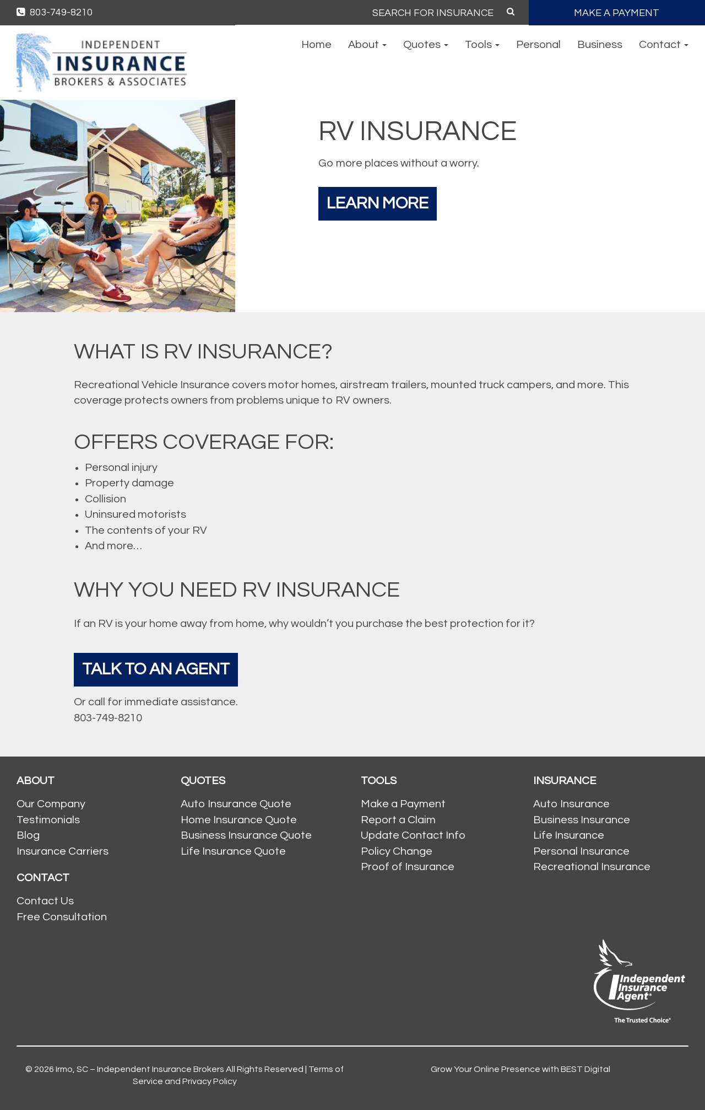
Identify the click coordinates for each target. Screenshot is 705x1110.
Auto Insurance (571, 803)
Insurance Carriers (63, 851)
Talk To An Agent (156, 669)
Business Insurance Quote (246, 835)
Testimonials (48, 819)
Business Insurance (581, 819)
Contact (663, 44)
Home (316, 44)
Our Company (51, 803)
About (367, 44)
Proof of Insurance (407, 866)
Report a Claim (398, 819)
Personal (538, 44)
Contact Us (45, 901)
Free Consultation (62, 917)
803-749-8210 (55, 12)
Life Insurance (568, 835)
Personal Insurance (581, 851)
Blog (28, 835)
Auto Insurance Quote (236, 803)
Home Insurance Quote (239, 819)
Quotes (425, 44)
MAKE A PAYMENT (616, 13)
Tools (482, 44)
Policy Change (396, 851)
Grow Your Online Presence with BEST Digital (520, 1069)
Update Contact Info (413, 835)
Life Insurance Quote (233, 851)
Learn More (378, 203)
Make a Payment (403, 803)
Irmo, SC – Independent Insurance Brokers (140, 1069)
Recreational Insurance (591, 866)
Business (599, 44)
